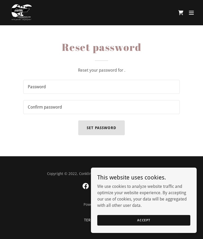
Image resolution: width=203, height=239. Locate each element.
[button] (191, 12)
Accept (143, 231)
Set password (101, 128)
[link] (21, 12)
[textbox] (101, 87)
